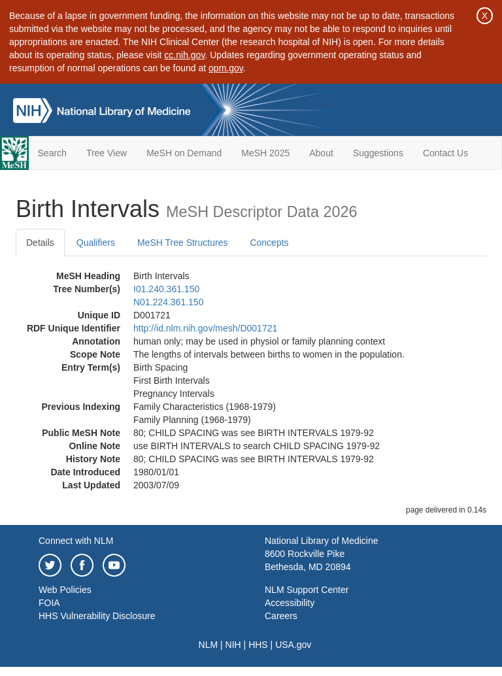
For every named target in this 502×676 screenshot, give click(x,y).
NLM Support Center (306, 589)
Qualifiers (95, 242)
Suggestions (378, 153)
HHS (258, 644)
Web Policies (65, 589)
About (321, 153)
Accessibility (289, 603)
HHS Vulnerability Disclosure (97, 616)
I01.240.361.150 (166, 289)
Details (40, 242)
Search (52, 153)
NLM (208, 644)
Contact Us (445, 153)
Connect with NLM (76, 540)
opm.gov (226, 68)
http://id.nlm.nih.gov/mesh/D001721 (205, 328)
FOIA (49, 603)
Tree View (106, 153)
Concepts (269, 242)
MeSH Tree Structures (182, 242)
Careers (281, 616)
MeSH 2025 (265, 153)
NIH (233, 644)
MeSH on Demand (184, 153)
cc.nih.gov (184, 55)
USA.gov (293, 644)
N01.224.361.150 (168, 302)
